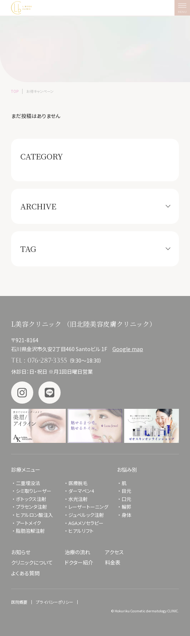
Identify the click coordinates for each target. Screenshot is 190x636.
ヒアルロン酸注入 (34, 514)
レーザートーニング (88, 506)
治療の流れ (77, 552)
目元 (126, 490)
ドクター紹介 (79, 562)
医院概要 (19, 602)
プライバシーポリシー (54, 602)
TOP (14, 91)
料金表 (113, 562)
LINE (49, 392)
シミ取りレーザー (36, 490)
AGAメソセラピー (86, 522)
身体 (126, 514)
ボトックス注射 (31, 498)
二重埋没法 (28, 483)
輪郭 (126, 506)
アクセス (114, 552)
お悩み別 (127, 469)
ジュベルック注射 (86, 514)
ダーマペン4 (81, 490)
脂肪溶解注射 (30, 530)
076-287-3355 (47, 360)
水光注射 (78, 498)
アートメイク (28, 522)
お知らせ (20, 552)
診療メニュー (25, 469)
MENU (184, 9)
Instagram (22, 392)
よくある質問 (25, 573)
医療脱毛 (78, 483)
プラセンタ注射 (31, 506)
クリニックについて (32, 562)
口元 (126, 498)
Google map (127, 349)
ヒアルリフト (81, 530)
